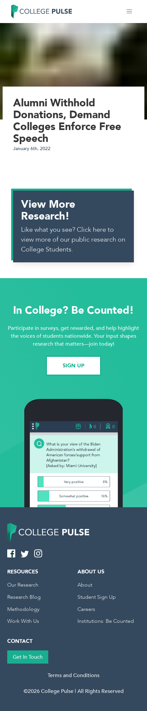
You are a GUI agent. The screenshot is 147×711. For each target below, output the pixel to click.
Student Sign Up (96, 597)
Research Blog (24, 597)
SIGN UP (73, 365)
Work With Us (23, 621)
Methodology (23, 609)
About (84, 585)
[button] (129, 11)
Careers (86, 609)
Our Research (22, 585)
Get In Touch (28, 657)
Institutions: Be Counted (105, 621)
